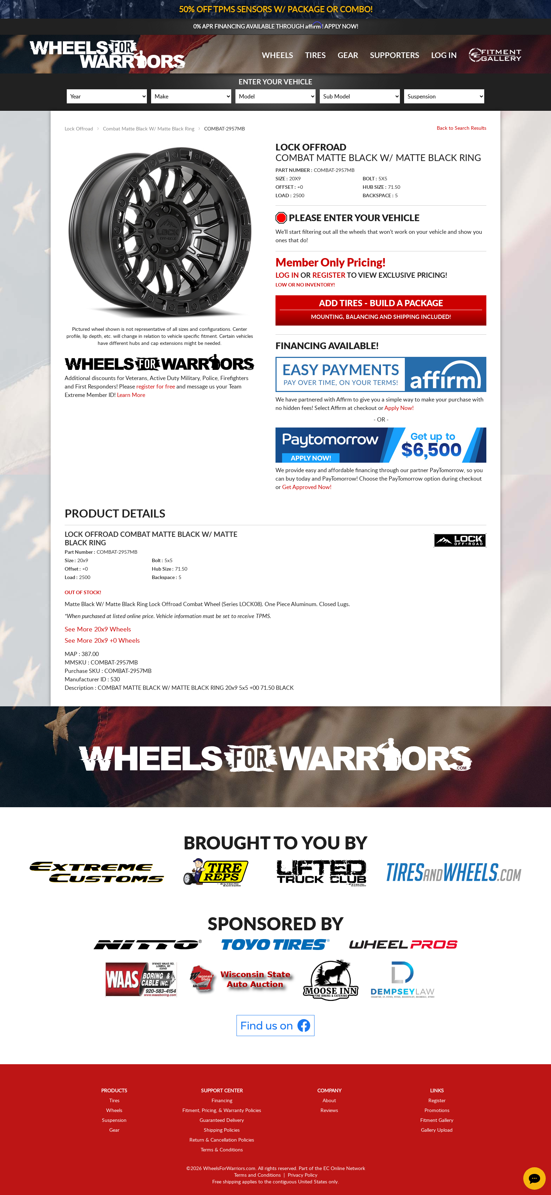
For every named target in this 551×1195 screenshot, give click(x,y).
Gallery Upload (437, 1130)
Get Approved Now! (306, 487)
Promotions (436, 1110)
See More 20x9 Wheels (98, 630)
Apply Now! (399, 408)
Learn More (131, 395)
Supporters (394, 55)
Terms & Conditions (222, 1150)
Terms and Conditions (257, 1175)
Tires (315, 55)
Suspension (114, 1120)
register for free (155, 387)
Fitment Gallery (436, 1120)
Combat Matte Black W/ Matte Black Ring (148, 129)
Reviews (329, 1110)
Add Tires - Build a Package (381, 310)
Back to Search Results (461, 128)
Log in (287, 275)
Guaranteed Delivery (222, 1120)
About (329, 1100)
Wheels (277, 55)
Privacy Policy (302, 1175)
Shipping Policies (222, 1130)
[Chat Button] (534, 1178)
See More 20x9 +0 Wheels (102, 641)
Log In (444, 55)
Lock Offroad (79, 129)
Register (328, 275)
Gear (348, 55)
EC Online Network (344, 1168)
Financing (222, 1100)
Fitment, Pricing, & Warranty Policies (221, 1110)
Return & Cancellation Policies (221, 1140)
